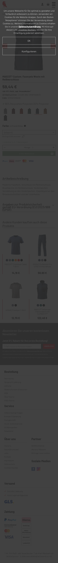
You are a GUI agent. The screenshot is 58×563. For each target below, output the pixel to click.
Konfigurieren (29, 51)
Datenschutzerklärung (30, 26)
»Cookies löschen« (27, 29)
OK (29, 40)
